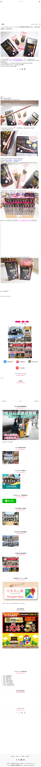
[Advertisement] (20, 13)
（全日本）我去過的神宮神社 (8, 685)
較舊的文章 (37, 401)
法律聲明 (22, 756)
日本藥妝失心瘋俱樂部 (15, 765)
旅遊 (3, 24)
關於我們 (13, 756)
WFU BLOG (31, 765)
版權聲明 (27, 756)
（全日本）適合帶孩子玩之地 (8, 684)
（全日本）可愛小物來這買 (7, 683)
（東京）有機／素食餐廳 (7, 681)
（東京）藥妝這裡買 (6, 678)
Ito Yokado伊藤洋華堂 (27, 192)
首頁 (20, 401)
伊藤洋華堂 (18, 321)
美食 (23, 321)
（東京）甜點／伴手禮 (7, 679)
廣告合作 (17, 756)
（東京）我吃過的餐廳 (7, 676)
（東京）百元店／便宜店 (7, 682)
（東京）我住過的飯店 (7, 675)
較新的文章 (4, 401)
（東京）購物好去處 (6, 677)
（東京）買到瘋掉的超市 (7, 680)
